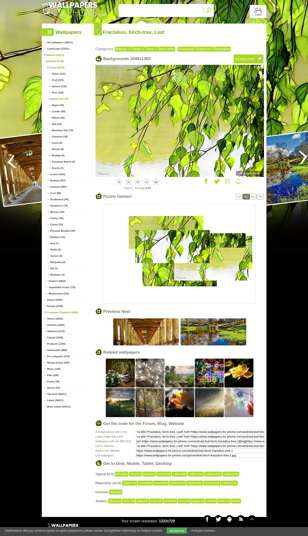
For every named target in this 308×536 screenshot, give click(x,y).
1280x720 (130, 483)
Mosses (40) (57, 212)
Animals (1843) (56, 325)
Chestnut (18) (60, 136)
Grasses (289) (58, 186)
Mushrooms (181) (59, 293)
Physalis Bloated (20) (62, 230)
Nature (121, 49)
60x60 (236, 501)
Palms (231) (59, 73)
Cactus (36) (57, 218)
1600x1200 (231, 474)
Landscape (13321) (58, 48)
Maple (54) (58, 105)
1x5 (239, 196)
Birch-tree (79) (60, 99)
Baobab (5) (58, 155)
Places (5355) (55, 300)
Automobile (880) (57, 350)
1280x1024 (196, 474)
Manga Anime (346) (58, 362)
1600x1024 (177, 483)
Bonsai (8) (58, 149)
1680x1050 (194, 483)
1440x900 (161, 483)
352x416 (115, 501)
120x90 (211, 501)
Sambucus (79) (59, 205)
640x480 (121, 474)
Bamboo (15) (57, 237)
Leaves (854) (57, 174)
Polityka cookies (203, 530)
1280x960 (179, 474)
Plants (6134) (56, 61)
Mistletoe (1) (57, 274)
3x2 (246, 196)
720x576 (135, 474)
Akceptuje (176, 531)
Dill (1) (54, 268)
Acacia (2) (58, 168)
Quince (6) (56, 256)
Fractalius (221, 49)
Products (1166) (56, 343)
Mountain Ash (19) (62, 130)
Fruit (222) (58, 80)
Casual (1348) (55, 337)
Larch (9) (57, 143)
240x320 (142, 501)
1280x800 (145, 483)
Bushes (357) (58, 180)
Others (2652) (55, 318)
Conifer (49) (59, 111)
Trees (149, 49)
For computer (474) (58, 356)
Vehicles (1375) (56, 331)
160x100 (170, 501)
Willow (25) (58, 117)
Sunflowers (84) (59, 199)
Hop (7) (54, 243)
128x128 (198, 501)
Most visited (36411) (59, 406)
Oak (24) (57, 124)
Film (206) (53, 375)
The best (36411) (56, 394)
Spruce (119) (59, 86)
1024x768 (164, 474)
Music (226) (54, 369)
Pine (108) (58, 92)
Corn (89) (55, 193)
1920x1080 (212, 483)
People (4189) (55, 306)
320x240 (129, 501)
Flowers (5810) (57, 281)
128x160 (184, 501)
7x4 (260, 196)
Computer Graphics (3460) (62, 312)
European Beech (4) (63, 161)
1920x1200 (229, 483)
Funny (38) (53, 381)
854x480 (116, 492)
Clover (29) (56, 224)
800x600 (149, 474)
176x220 (156, 501)
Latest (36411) (55, 400)
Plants (136, 49)
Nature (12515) (55, 55)
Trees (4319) (57, 67)
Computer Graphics (194, 49)
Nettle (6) (55, 249)
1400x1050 (213, 474)
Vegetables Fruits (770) (62, 287)
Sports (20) (53, 387)
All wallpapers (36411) (60, 42)
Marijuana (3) (58, 262)
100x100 (224, 501)
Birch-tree (166, 49)
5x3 (253, 196)
